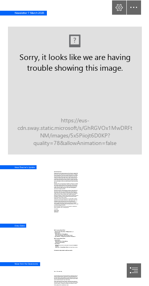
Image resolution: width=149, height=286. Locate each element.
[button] (119, 7)
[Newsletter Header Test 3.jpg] (74, 86)
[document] (74, 143)
